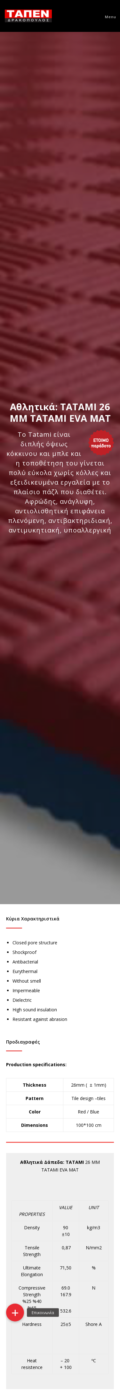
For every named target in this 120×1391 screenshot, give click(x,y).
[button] (15, 1312)
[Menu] (107, 16)
